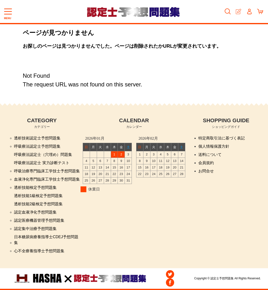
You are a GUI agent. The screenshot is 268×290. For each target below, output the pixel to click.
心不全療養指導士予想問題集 (39, 251)
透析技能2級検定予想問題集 (38, 204)
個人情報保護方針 (213, 146)
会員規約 (206, 163)
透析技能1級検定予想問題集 (38, 196)
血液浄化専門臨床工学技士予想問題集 (47, 179)
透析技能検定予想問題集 (35, 187)
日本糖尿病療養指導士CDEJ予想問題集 (46, 240)
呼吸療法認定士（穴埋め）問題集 (43, 155)
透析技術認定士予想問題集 (37, 138)
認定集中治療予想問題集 (35, 229)
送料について (210, 155)
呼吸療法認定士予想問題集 (37, 146)
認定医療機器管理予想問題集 (39, 220)
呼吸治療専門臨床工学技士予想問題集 (47, 171)
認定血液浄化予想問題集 (35, 212)
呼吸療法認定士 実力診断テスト (41, 163)
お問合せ (206, 171)
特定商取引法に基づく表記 (221, 138)
